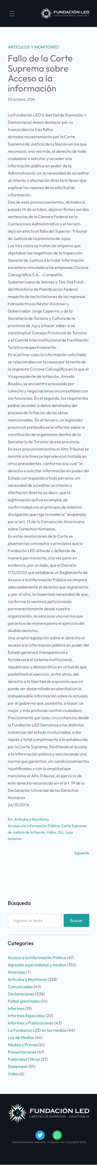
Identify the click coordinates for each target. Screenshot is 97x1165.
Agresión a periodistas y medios (37, 964)
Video (13, 1073)
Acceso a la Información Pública (33, 825)
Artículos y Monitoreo (33, 47)
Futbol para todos (24, 1001)
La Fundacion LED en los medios (37, 1030)
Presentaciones (22, 1052)
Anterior (15, 838)
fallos (51, 832)
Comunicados (20, 986)
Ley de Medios (21, 1037)
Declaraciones (21, 993)
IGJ (60, 832)
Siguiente (81, 853)
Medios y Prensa (23, 1044)
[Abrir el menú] (12, 13)
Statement (18, 1066)
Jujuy (69, 832)
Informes (16, 1008)
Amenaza (16, 972)
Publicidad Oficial (24, 1059)
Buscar (76, 920)
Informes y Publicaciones (31, 1022)
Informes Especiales (26, 1015)
